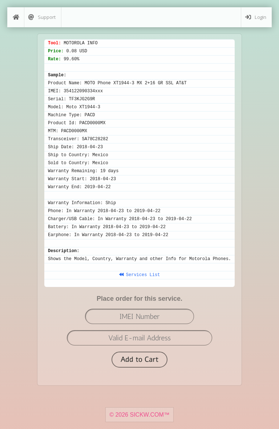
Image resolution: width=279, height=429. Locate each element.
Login (255, 17)
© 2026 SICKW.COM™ (139, 415)
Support (42, 17)
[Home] (15, 17)
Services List (139, 275)
